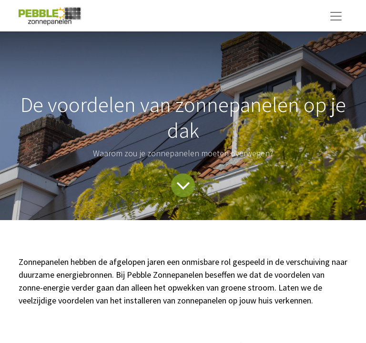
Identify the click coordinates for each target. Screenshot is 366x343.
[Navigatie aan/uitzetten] (336, 16)
